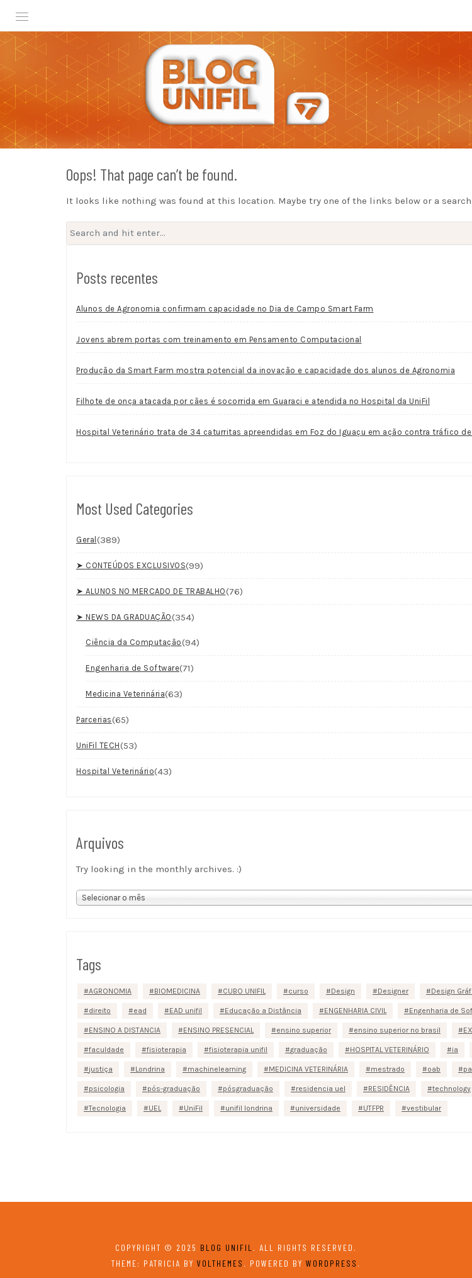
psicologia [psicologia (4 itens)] (107, 1088)
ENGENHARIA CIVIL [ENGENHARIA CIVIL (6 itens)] (355, 1010)
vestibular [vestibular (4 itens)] (424, 1108)
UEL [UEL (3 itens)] (155, 1108)
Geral (86, 539)
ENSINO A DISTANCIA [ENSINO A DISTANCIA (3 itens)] (124, 1030)
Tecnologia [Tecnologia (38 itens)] (107, 1108)
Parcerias (94, 719)
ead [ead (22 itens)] (140, 1010)
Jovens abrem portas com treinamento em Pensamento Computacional (219, 339)
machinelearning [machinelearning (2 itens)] (217, 1069)
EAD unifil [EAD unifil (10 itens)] (185, 1010)
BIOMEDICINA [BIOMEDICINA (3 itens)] (177, 991)
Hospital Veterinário (115, 770)
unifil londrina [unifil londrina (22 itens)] (249, 1108)
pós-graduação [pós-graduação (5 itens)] (173, 1088)
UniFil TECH (98, 744)
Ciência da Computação (134, 641)
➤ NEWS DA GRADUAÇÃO (124, 616)
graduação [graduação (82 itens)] (308, 1049)
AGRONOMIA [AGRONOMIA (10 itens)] (110, 991)
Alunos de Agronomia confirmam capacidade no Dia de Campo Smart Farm (225, 308)
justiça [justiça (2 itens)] (101, 1069)
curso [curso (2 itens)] (298, 991)
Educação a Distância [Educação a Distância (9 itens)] (263, 1010)
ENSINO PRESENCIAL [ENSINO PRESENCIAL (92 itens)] (218, 1030)
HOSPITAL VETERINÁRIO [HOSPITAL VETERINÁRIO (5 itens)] (389, 1049)
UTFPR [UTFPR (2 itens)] (373, 1108)
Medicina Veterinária (125, 693)
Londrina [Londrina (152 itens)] (150, 1069)
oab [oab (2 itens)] (434, 1069)
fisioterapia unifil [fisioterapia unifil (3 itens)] (238, 1049)
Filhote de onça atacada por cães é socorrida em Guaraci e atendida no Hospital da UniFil (253, 400)
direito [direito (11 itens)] (100, 1010)
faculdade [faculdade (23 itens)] (106, 1049)
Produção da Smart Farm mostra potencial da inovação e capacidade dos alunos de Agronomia (265, 369)
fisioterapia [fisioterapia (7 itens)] (166, 1049)
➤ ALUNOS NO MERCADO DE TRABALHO (151, 590)
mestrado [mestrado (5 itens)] (388, 1069)
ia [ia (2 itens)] (455, 1049)
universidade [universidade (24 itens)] (317, 1108)
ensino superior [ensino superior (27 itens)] (303, 1030)
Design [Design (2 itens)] (343, 991)
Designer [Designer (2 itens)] (393, 991)
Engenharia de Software (132, 667)
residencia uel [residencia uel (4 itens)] (321, 1088)
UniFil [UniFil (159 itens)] (193, 1108)
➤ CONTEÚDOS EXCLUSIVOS (131, 564)
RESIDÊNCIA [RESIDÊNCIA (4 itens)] (389, 1088)
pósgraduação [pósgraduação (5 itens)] (248, 1088)
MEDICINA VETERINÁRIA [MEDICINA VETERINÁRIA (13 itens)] (308, 1069)
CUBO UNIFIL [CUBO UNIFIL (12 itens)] (244, 991)
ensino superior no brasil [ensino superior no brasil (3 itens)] (397, 1030)
